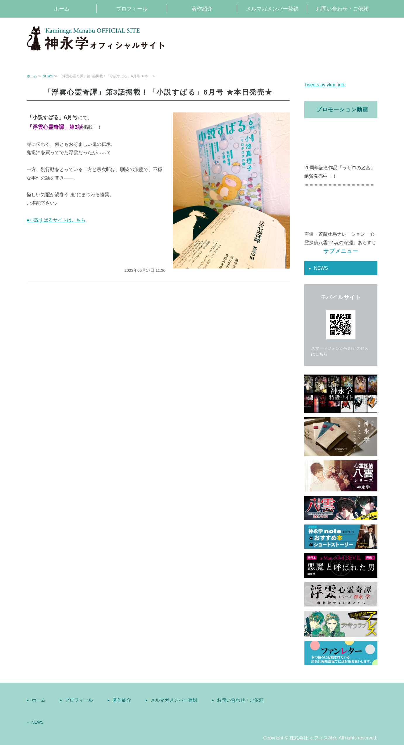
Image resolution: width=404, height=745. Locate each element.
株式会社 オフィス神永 (313, 737)
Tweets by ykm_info (325, 84)
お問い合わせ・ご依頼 (342, 9)
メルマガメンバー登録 (272, 9)
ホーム (62, 9)
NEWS (48, 76)
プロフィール (132, 9)
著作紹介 (202, 9)
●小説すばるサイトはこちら (56, 220)
